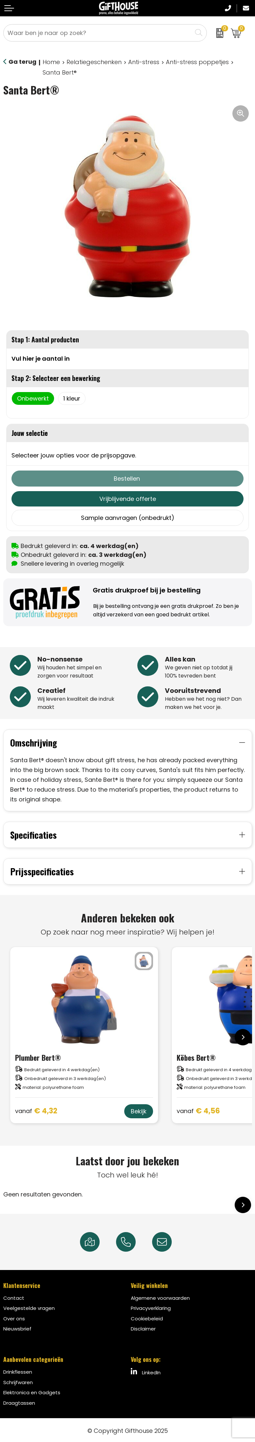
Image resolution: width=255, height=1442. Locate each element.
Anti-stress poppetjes (197, 62)
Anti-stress (143, 62)
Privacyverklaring (151, 1306)
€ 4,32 (36, 1109)
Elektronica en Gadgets (31, 1390)
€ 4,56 (198, 1109)
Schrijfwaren (18, 1380)
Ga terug (22, 62)
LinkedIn (146, 1370)
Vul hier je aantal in (40, 358)
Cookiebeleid (147, 1316)
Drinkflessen (17, 1370)
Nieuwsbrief (17, 1327)
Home (51, 62)
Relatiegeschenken (94, 62)
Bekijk (139, 1110)
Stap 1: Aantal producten (45, 339)
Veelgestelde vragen (29, 1306)
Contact (13, 1296)
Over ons (14, 1316)
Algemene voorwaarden (160, 1296)
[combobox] (97, 33)
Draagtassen (19, 1401)
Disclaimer (143, 1327)
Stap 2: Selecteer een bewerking (55, 378)
